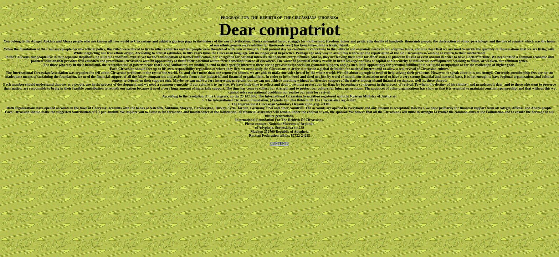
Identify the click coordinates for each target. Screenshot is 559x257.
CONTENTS (279, 143)
